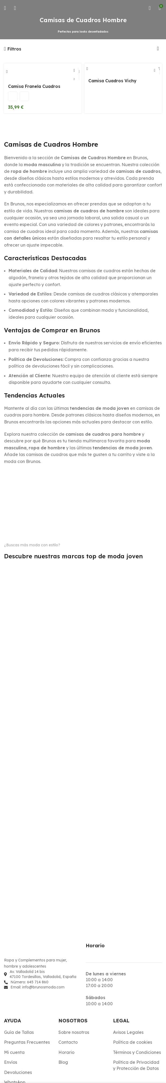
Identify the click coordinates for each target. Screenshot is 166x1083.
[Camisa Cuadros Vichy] (123, 69)
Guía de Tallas (19, 1032)
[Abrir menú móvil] (5, 8)
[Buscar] (14, 8)
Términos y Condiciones (137, 1052)
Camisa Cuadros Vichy (113, 81)
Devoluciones (18, 1072)
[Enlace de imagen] (33, 949)
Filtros (14, 48)
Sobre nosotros (73, 1032)
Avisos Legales (128, 1032)
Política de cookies (132, 1042)
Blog (63, 1062)
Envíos (10, 1062)
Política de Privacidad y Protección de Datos (136, 1065)
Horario (66, 1052)
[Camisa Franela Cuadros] (43, 72)
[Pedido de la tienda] (158, 49)
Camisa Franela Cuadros (35, 87)
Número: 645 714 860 (29, 982)
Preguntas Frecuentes (27, 1042)
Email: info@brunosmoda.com (37, 987)
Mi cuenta (14, 1052)
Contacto (68, 1042)
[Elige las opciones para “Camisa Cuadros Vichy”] (154, 70)
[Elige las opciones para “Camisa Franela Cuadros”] (74, 70)
